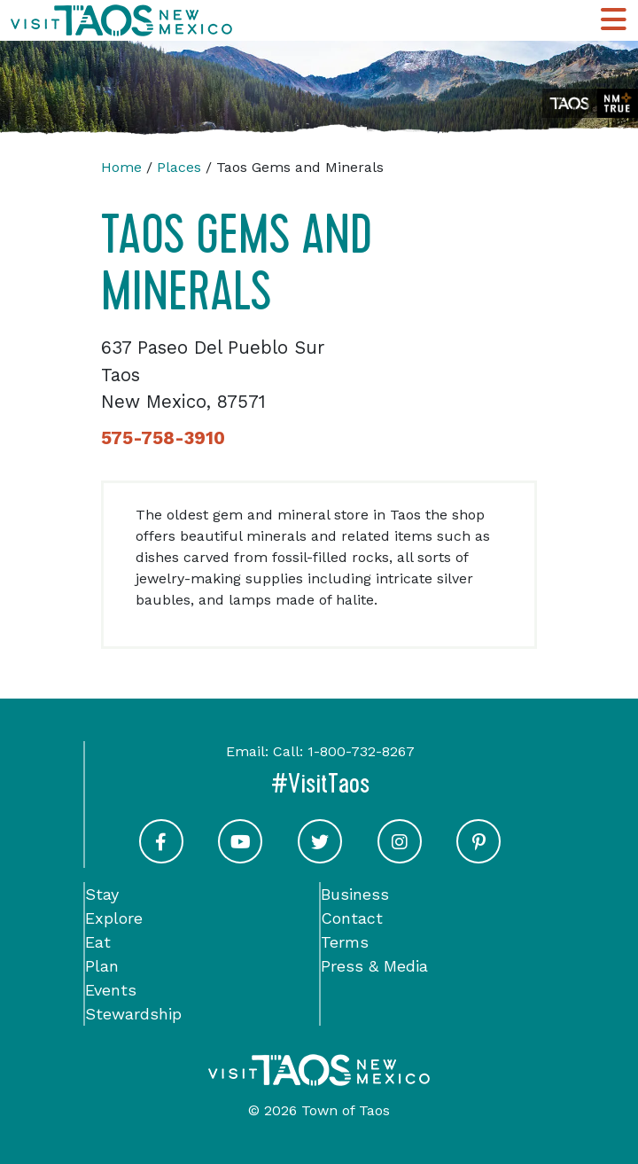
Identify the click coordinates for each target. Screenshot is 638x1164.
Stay (102, 894)
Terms (345, 942)
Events (110, 989)
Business (355, 894)
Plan (102, 966)
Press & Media (374, 966)
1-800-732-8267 (361, 751)
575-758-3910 (163, 438)
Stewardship (133, 1013)
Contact (352, 918)
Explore (114, 918)
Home (121, 167)
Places (179, 167)
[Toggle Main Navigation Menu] (613, 20)
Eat (98, 942)
